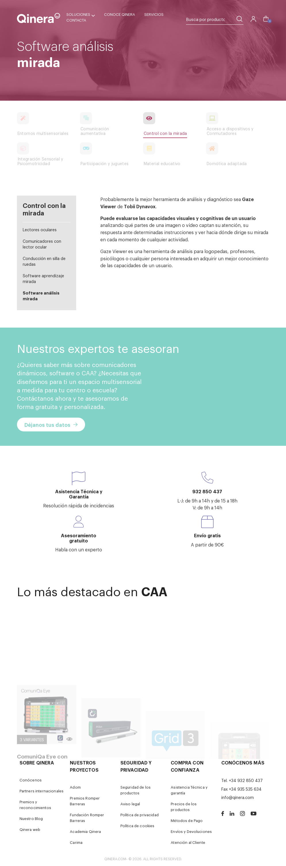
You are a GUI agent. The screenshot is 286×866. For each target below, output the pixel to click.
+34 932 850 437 (246, 780)
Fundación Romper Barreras (87, 817)
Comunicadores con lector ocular (42, 243)
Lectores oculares (40, 229)
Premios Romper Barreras (85, 801)
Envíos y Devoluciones (191, 831)
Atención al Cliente (188, 842)
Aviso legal (130, 803)
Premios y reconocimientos (35, 804)
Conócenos (31, 779)
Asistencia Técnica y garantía (189, 790)
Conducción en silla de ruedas (44, 261)
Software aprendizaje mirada (43, 278)
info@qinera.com (237, 797)
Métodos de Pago (187, 820)
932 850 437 (207, 491)
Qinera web (30, 829)
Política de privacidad (139, 814)
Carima (76, 842)
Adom (75, 787)
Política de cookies (137, 825)
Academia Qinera (85, 831)
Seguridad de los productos (135, 790)
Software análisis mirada (41, 295)
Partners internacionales (42, 790)
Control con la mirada (44, 209)
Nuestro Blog (31, 818)
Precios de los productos (184, 806)
